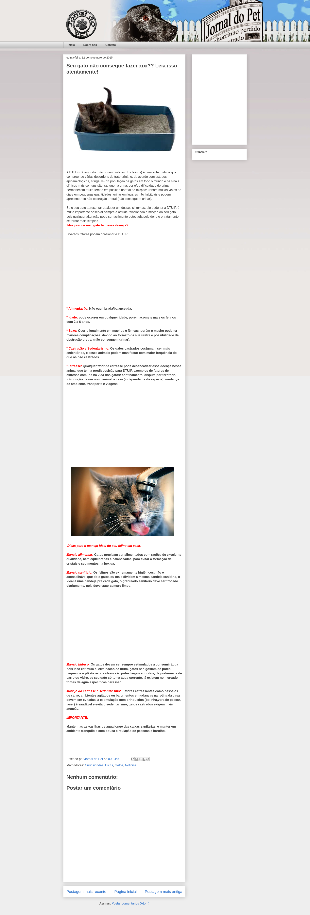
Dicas (109, 765)
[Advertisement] (124, 273)
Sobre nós (90, 44)
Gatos (119, 765)
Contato (110, 44)
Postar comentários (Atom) (130, 903)
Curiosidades (94, 765)
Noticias (130, 765)
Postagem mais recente (86, 891)
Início (71, 44)
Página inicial (125, 891)
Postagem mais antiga (163, 891)
